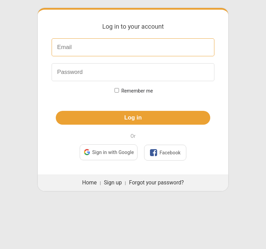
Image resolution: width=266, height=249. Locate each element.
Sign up (113, 183)
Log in (133, 117)
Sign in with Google (108, 151)
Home (89, 183)
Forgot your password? (156, 183)
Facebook (165, 153)
